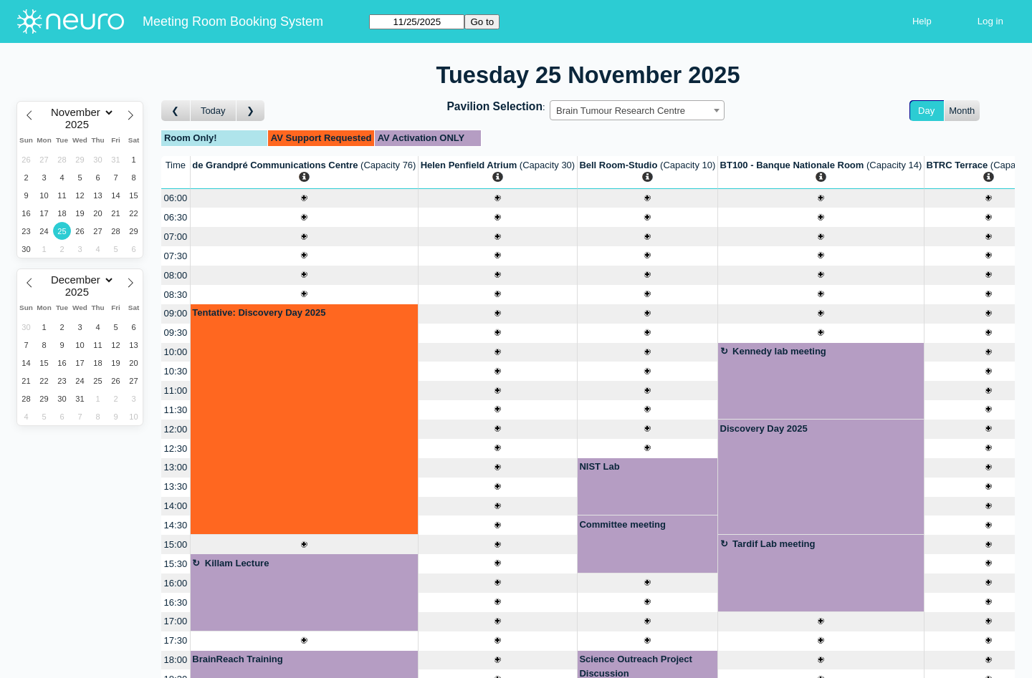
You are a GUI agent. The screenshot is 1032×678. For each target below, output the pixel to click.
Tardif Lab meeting (773, 543)
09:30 (176, 332)
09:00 (176, 313)
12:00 (176, 429)
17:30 (176, 640)
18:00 (176, 659)
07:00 (176, 236)
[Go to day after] (250, 110)
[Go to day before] (176, 110)
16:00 (176, 583)
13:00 (176, 467)
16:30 (176, 602)
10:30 (176, 371)
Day (926, 110)
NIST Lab (599, 466)
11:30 (176, 410)
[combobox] (637, 110)
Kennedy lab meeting (779, 351)
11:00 (176, 390)
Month (962, 110)
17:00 (176, 621)
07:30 (176, 256)
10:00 (176, 352)
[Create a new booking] (304, 198)
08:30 (176, 294)
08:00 (176, 275)
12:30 (176, 448)
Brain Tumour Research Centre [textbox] (620, 110)
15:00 (176, 544)
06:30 (176, 217)
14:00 (176, 505)
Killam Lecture (237, 563)
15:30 (176, 563)
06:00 (176, 198)
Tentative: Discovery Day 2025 (258, 312)
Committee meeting (622, 524)
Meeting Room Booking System (233, 21)
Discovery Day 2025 (764, 428)
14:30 (176, 525)
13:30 (176, 486)
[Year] (80, 124)
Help (922, 21)
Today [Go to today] (213, 110)
